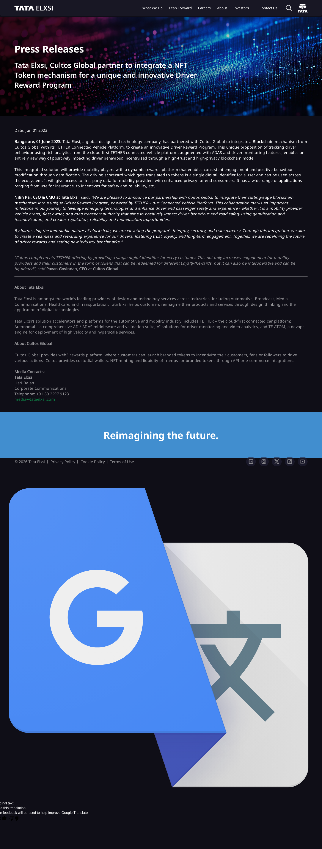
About (222, 7)
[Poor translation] (14, 818)
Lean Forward (180, 7)
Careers (204, 7)
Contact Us (268, 7)
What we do (152, 7)
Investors (241, 7)
